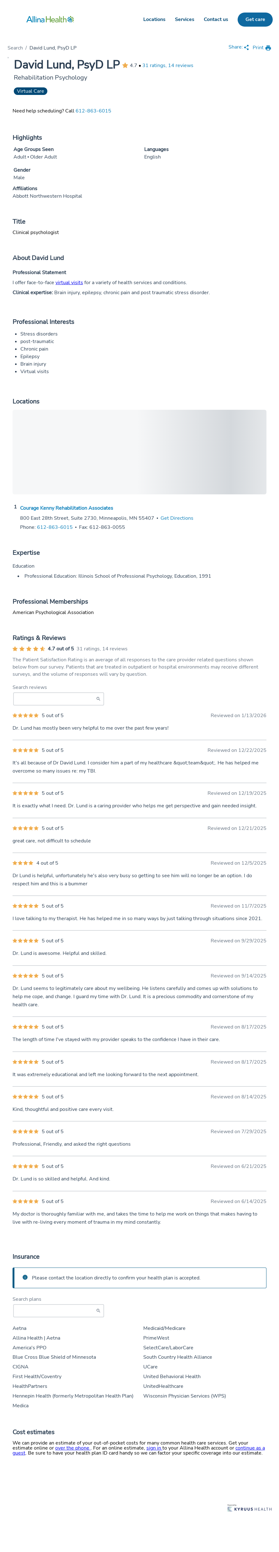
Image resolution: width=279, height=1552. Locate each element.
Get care (255, 19)
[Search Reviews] (58, 699)
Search (15, 47)
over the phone (73, 1448)
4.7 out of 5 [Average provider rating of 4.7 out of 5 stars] (61, 648)
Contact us (216, 19)
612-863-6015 (93, 110)
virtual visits (69, 282)
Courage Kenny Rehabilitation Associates (66, 508)
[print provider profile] (262, 48)
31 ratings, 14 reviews (167, 65)
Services (184, 19)
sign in (154, 1448)
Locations (154, 19)
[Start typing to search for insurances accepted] (58, 1310)
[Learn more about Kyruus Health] (249, 1508)
